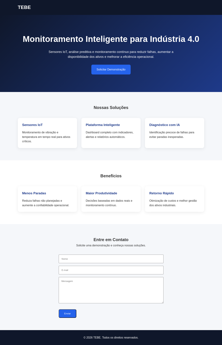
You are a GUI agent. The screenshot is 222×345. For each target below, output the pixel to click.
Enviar (67, 313)
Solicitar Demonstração (111, 69)
